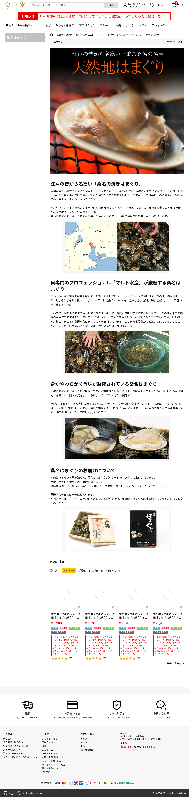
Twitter (171, 793)
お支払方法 (47, 750)
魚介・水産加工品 (84, 35)
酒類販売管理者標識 (13, 753)
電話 (82, 746)
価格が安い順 (96, 570)
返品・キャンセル (50, 753)
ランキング (158, 25)
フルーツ (105, 25)
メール (83, 742)
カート (179, 4)
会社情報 (8, 734)
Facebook (181, 793)
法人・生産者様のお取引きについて (20, 757)
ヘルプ (155, 718)
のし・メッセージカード (54, 761)
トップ (51, 34)
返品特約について (12, 750)
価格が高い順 (113, 570)
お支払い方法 (72, 713)
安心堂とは (8, 739)
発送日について (49, 742)
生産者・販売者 (64, 35)
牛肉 (118, 25)
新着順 (82, 570)
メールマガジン (159, 793)
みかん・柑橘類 (65, 25)
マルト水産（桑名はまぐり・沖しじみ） (122, 35)
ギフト (143, 25)
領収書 (53, 764)
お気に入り (161, 5)
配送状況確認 (86, 750)
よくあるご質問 (49, 739)
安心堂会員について (51, 768)
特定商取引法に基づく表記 (16, 746)
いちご (47, 25)
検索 (111, 5)
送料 (27, 713)
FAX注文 (46, 772)
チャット (84, 739)
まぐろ (130, 25)
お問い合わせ (161, 713)
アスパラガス (87, 25)
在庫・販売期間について (54, 757)
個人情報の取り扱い (13, 742)
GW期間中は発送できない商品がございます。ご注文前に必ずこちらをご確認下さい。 (104, 16)
